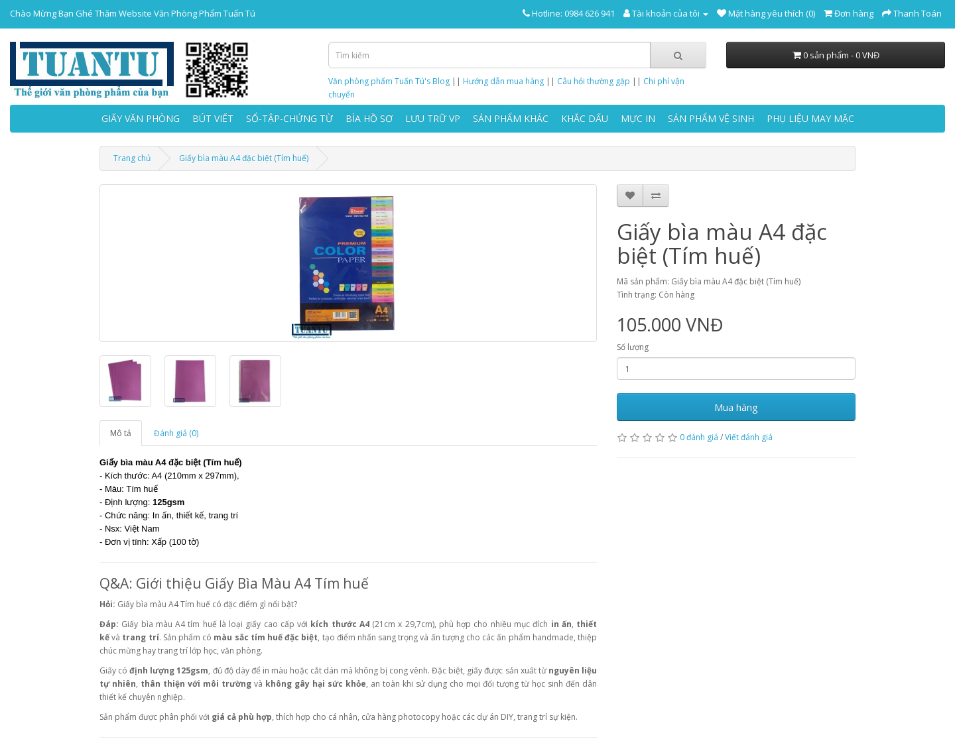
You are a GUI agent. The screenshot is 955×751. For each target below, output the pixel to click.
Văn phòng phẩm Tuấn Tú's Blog (389, 81)
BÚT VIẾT (212, 118)
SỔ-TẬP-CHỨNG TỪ (289, 118)
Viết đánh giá (749, 437)
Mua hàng (736, 407)
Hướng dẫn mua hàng (503, 81)
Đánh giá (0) (176, 433)
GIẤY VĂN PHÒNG (140, 118)
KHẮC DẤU (584, 118)
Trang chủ (132, 158)
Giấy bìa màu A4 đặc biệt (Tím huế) (243, 158)
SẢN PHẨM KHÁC (510, 118)
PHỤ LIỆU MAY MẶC (810, 118)
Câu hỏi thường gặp (593, 81)
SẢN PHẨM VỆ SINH (711, 118)
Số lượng (633, 347)
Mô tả (120, 433)
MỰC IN (638, 118)
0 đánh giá (699, 437)
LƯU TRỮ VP (432, 118)
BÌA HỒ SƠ (369, 118)
